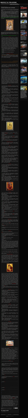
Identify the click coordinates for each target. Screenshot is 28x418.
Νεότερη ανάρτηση (3, 414)
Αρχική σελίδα (9, 414)
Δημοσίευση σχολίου (4, 411)
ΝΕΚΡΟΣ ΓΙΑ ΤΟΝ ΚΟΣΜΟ (9, 2)
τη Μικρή (17, 15)
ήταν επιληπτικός (8, 13)
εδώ (13, 32)
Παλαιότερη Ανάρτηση (16, 414)
